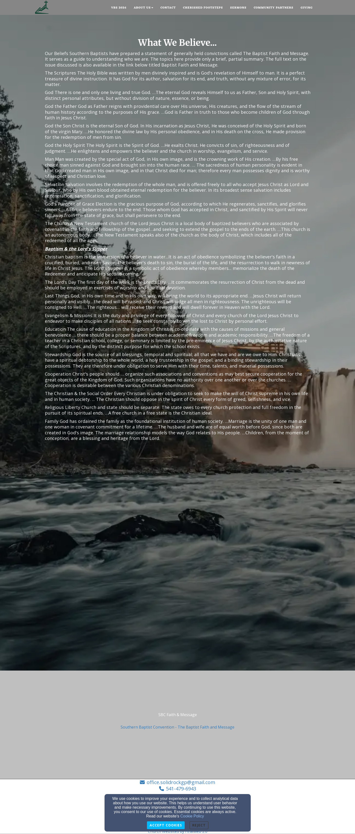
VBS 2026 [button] (118, 7)
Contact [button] (168, 7)
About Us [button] (143, 7)
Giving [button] (307, 7)
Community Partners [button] (273, 7)
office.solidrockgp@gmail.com (181, 782)
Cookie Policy (192, 816)
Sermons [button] (238, 7)
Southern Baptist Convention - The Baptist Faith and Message (177, 727)
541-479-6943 (181, 788)
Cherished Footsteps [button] (203, 7)
